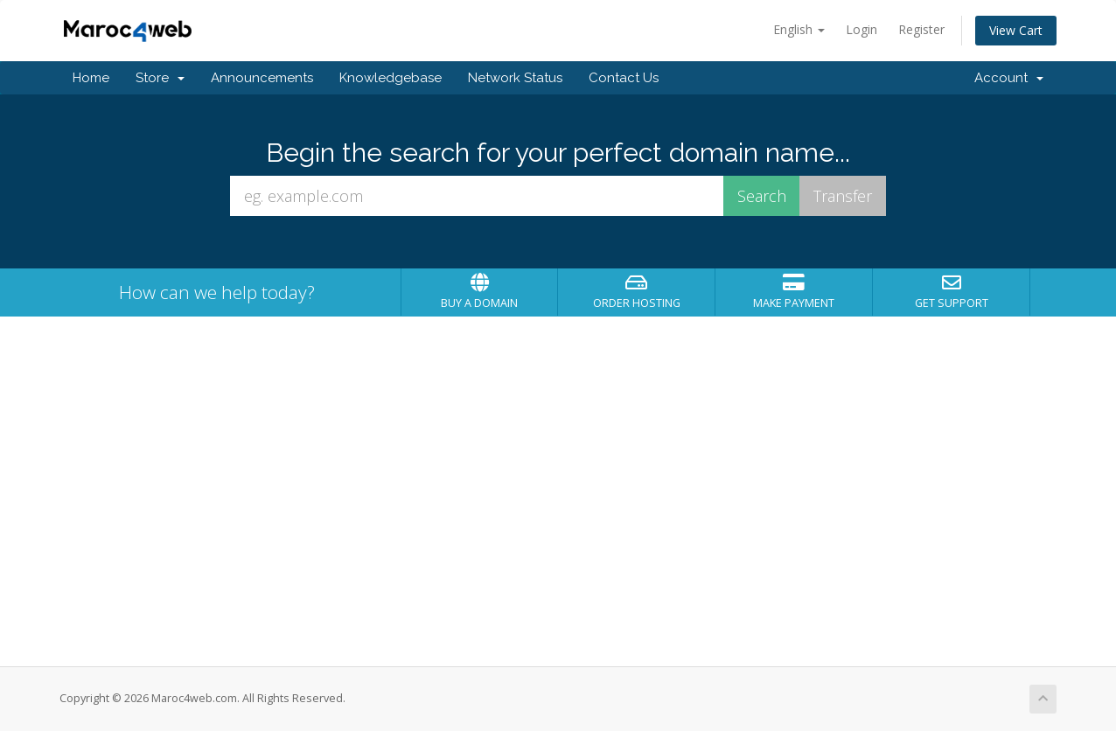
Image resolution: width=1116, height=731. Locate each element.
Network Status (515, 78)
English (799, 29)
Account (1008, 78)
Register (921, 29)
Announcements (262, 78)
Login (861, 29)
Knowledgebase (390, 78)
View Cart (1016, 30)
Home (91, 78)
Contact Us (624, 78)
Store (160, 78)
